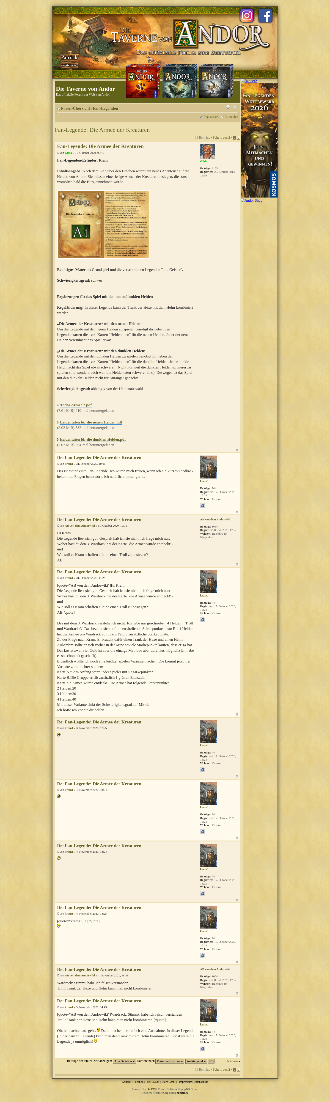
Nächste (232, 1061)
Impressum (185, 1081)
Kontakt (126, 1081)
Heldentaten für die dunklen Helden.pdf (93, 439)
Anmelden (231, 116)
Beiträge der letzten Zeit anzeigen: (101, 1061)
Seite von (221, 137)
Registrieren (212, 116)
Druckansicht (227, 107)
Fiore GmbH (169, 1081)
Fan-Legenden (105, 108)
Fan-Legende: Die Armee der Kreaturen (102, 129)
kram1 (69, 463)
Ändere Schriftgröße (234, 107)
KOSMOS (153, 1081)
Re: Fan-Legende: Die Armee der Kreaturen (99, 457)
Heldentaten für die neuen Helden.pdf (91, 422)
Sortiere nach (160, 1061)
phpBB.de (183, 1092)
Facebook (139, 1081)
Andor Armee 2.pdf (76, 405)
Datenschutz (200, 1081)
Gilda (68, 152)
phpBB (151, 1089)
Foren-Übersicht (75, 108)
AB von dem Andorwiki (80, 525)
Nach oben (237, 450)
